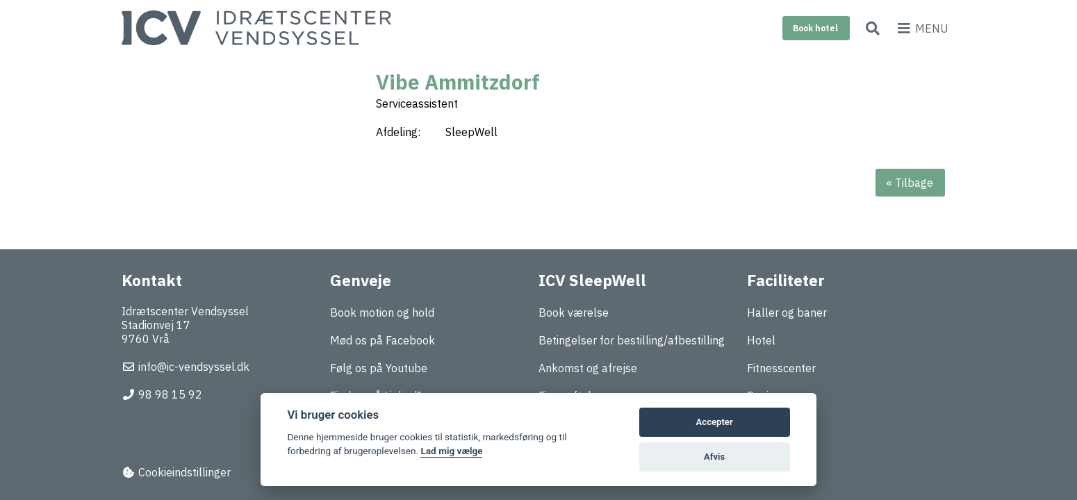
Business (769, 396)
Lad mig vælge (451, 450)
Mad (758, 424)
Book (815, 28)
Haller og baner (787, 312)
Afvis (714, 456)
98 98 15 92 (162, 394)
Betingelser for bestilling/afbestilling (631, 340)
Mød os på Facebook (382, 340)
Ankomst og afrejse (587, 368)
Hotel (761, 340)
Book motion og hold (382, 312)
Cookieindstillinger (176, 472)
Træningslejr (778, 451)
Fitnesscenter (781, 368)
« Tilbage (909, 183)
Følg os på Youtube (378, 368)
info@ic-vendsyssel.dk (185, 367)
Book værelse (573, 312)
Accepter (714, 422)
